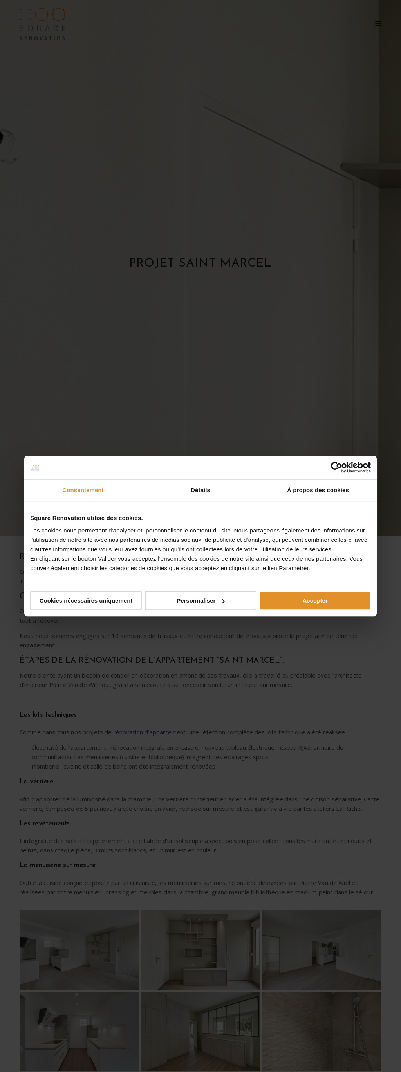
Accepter (314, 600)
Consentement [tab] (82, 490)
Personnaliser (201, 600)
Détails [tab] (200, 490)
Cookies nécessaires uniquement (86, 600)
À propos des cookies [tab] (318, 490)
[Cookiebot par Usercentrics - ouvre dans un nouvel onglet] (336, 467)
